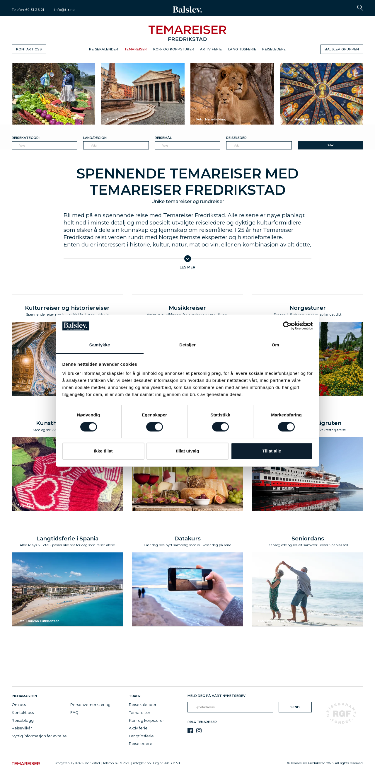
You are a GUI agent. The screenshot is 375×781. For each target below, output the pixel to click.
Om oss (19, 706)
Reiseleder (236, 138)
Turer (135, 697)
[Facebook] (190, 732)
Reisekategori (26, 138)
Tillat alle (271, 451)
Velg (22, 145)
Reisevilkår (22, 729)
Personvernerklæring (90, 706)
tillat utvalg (187, 451)
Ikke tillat (103, 451)
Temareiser (136, 49)
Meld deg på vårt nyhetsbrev (217, 697)
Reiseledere (274, 49)
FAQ (74, 714)
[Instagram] (199, 732)
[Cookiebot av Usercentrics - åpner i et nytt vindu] (287, 325)
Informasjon (25, 697)
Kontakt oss (29, 49)
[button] (360, 8)
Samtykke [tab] (99, 345)
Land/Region (95, 138)
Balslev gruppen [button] (342, 49)
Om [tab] (275, 345)
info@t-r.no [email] (64, 10)
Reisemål (163, 138)
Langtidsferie (242, 49)
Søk (330, 145)
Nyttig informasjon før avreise (39, 737)
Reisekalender (103, 49)
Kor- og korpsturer (173, 49)
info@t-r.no (142, 765)
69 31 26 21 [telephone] (34, 10)
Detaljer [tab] (187, 345)
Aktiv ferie (211, 49)
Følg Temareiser (202, 723)
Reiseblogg (23, 721)
